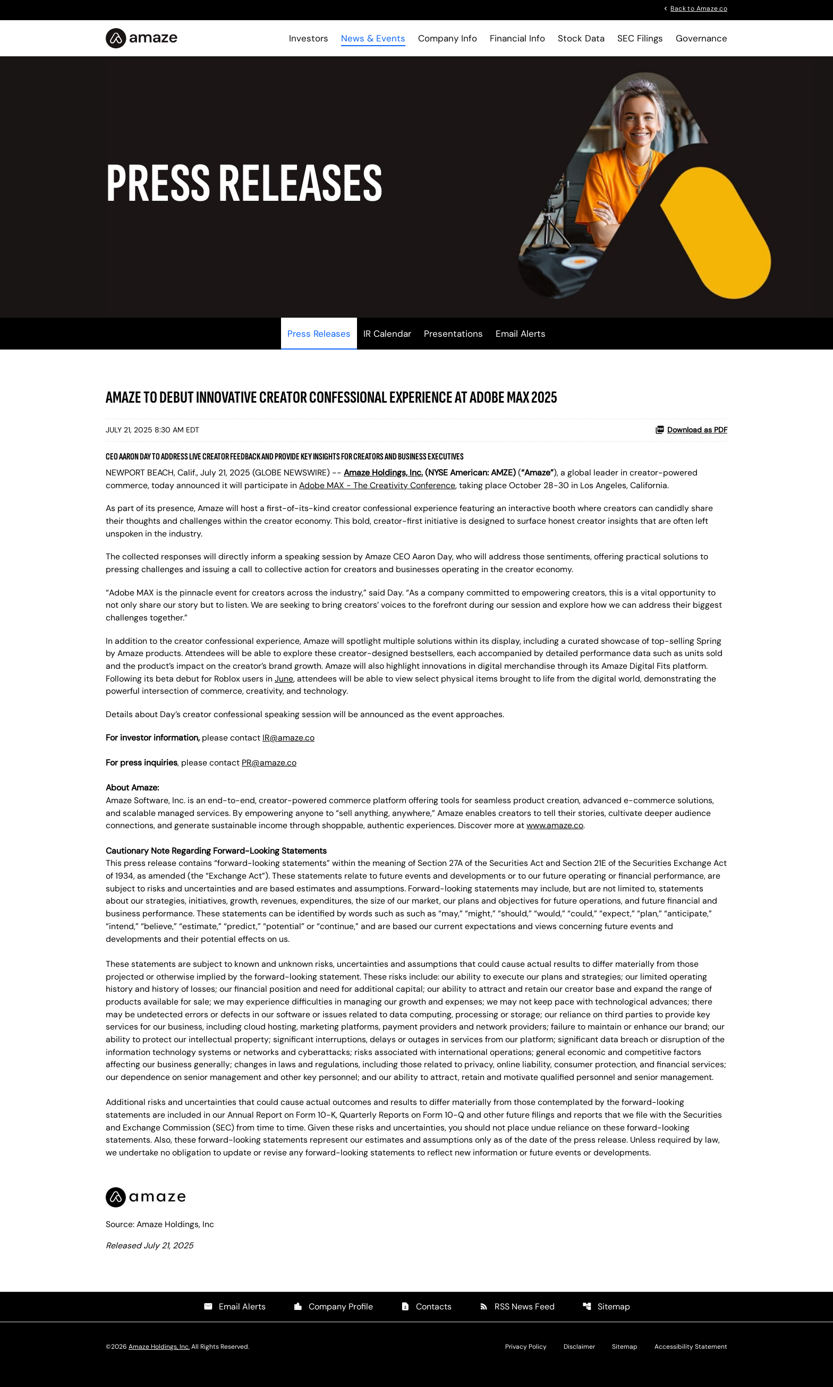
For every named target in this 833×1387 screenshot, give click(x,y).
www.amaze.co (554, 835)
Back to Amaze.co (698, 8)
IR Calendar (387, 340)
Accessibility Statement (690, 1362)
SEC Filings (640, 38)
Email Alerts (521, 340)
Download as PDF (691, 436)
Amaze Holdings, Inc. (159, 1362)
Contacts (426, 1322)
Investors (308, 38)
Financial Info (517, 38)
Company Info (447, 38)
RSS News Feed (517, 1322)
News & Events (373, 38)
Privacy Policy (526, 1362)
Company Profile (333, 1322)
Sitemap (606, 1322)
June (285, 687)
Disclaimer (579, 1362)
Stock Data (581, 38)
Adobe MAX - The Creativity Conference (377, 491)
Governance (701, 38)
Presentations (453, 340)
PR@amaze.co (270, 772)
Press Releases (319, 340)
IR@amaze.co (289, 746)
